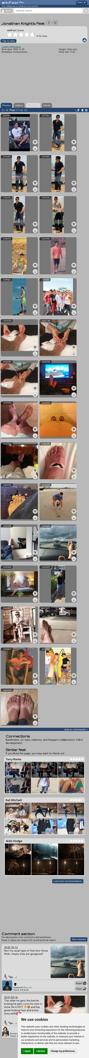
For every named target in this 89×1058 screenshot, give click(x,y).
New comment (79, 939)
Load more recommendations (68, 881)
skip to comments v (75, 729)
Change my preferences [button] (63, 1051)
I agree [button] (27, 1051)
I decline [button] (40, 1051)
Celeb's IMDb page (11, 46)
